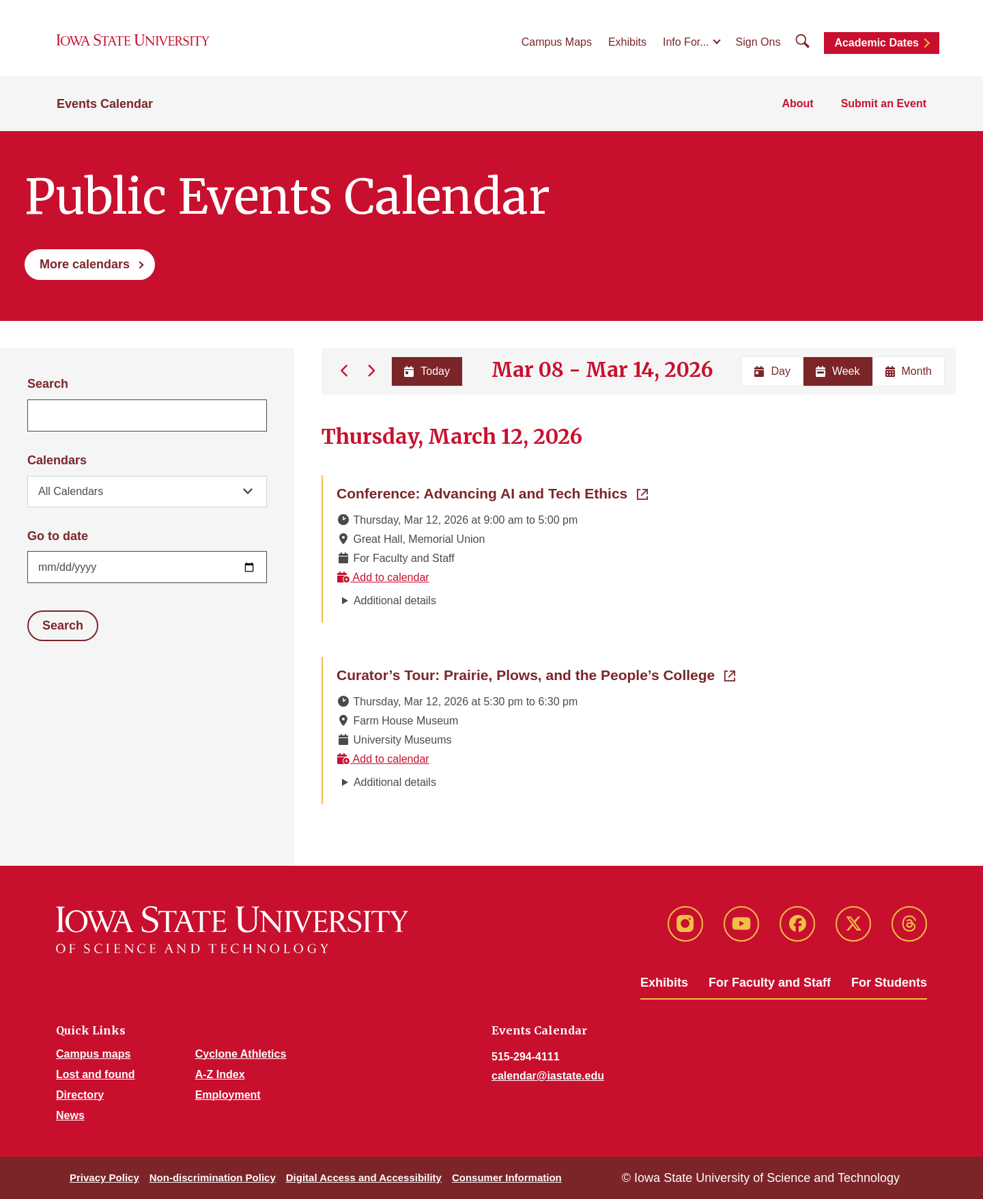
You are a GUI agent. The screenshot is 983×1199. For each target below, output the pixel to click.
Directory (80, 1095)
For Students (889, 982)
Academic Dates (876, 42)
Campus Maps (557, 42)
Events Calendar (105, 104)
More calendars (85, 264)
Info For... (686, 42)
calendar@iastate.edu (548, 1076)
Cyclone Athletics (241, 1054)
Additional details (395, 600)
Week (838, 371)
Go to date (57, 536)
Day (772, 371)
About (797, 103)
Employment (228, 1095)
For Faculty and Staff (770, 982)
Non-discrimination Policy (212, 1177)
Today (427, 371)
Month (908, 371)
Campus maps (93, 1054)
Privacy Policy (104, 1177)
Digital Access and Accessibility (364, 1177)
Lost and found (95, 1074)
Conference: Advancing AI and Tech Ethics (492, 492)
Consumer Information (507, 1177)
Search (47, 384)
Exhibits (627, 42)
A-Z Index (220, 1074)
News (70, 1115)
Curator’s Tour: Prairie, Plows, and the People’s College (536, 674)
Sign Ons (758, 42)
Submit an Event (883, 103)
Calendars (57, 460)
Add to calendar (383, 577)
